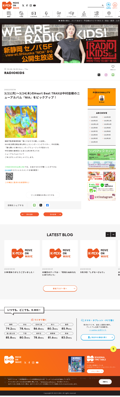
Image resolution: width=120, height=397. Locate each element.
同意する (105, 382)
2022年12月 (108, 126)
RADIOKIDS (14, 73)
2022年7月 (94, 137)
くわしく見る (95, 373)
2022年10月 (108, 130)
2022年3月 (94, 144)
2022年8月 (107, 133)
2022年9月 (94, 133)
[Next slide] (113, 235)
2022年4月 (107, 140)
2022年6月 (107, 137)
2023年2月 (107, 123)
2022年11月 (95, 130)
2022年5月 (94, 140)
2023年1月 (94, 126)
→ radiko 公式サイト (98, 331)
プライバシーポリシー (48, 382)
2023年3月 (94, 123)
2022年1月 (94, 147)
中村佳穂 (8, 170)
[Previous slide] (108, 235)
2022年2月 (107, 144)
